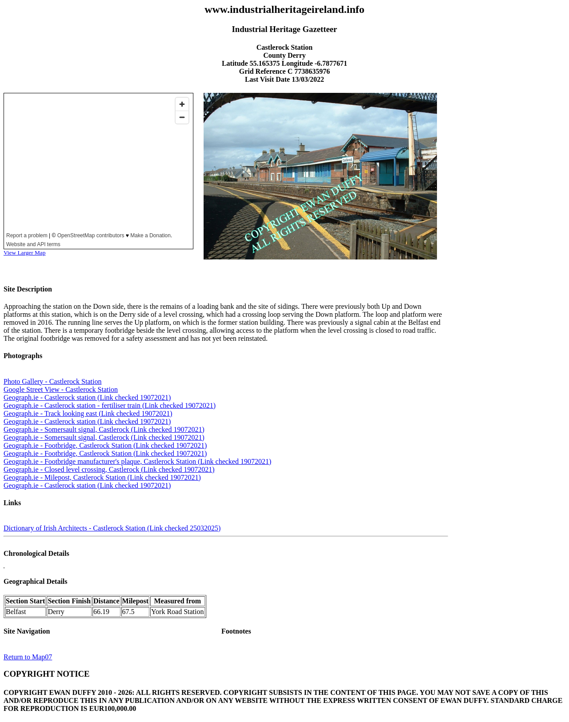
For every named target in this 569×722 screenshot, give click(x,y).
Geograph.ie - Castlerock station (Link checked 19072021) (87, 397)
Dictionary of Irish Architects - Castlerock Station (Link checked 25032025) (112, 528)
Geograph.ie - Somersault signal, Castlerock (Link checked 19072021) (104, 429)
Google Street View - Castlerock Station (61, 389)
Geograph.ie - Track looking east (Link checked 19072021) (88, 413)
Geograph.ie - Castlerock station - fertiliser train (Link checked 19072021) (110, 405)
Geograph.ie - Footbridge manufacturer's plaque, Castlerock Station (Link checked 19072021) (137, 461)
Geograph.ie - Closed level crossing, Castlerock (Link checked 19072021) (109, 469)
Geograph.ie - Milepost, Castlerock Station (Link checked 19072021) (102, 477)
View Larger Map (24, 252)
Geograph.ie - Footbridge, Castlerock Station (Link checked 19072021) (105, 445)
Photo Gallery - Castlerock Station (52, 381)
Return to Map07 (28, 657)
